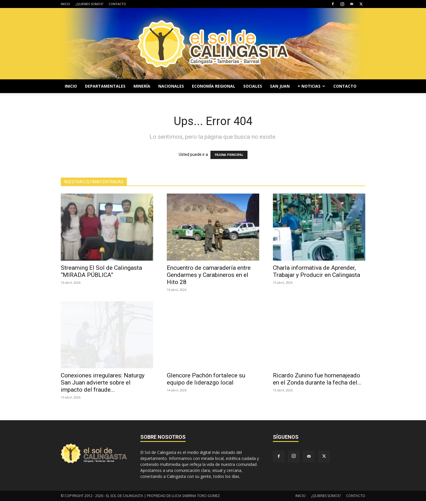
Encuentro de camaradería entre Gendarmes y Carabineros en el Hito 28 (209, 274)
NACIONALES (171, 86)
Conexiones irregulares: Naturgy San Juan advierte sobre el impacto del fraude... (103, 382)
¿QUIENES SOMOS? (89, 4)
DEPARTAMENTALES (105, 86)
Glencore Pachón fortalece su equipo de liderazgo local (206, 379)
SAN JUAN (280, 86)
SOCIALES (252, 86)
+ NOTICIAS (311, 86)
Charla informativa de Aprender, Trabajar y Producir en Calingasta (316, 271)
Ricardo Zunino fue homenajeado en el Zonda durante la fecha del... (317, 379)
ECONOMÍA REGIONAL (213, 86)
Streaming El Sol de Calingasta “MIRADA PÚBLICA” (101, 271)
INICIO (65, 4)
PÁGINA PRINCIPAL (229, 155)
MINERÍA (141, 86)
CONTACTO (117, 4)
